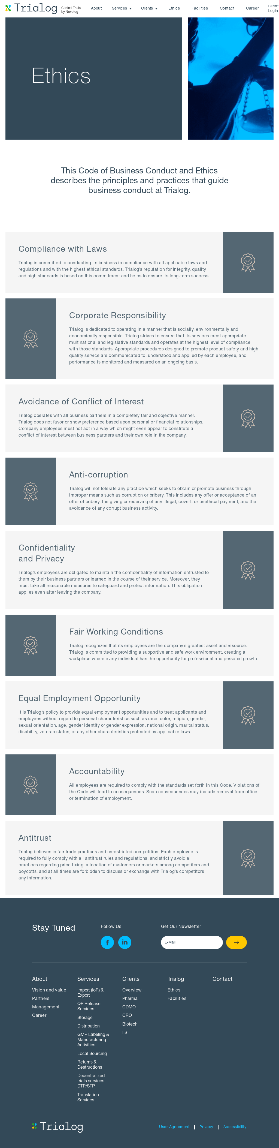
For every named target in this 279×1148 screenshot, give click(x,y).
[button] (122, 8)
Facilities (200, 9)
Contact (227, 9)
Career (252, 9)
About (96, 9)
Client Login (273, 9)
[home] (43, 8)
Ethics (174, 9)
